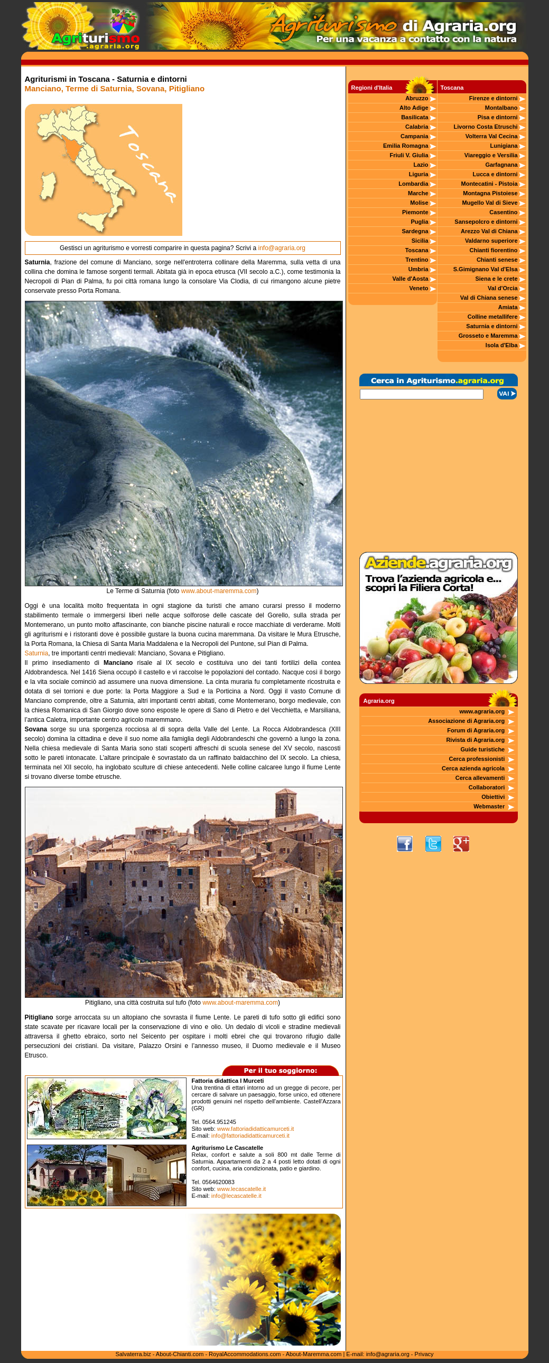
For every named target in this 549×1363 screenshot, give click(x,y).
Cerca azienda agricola (473, 768)
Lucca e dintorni (495, 174)
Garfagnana (501, 164)
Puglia (420, 221)
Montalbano (501, 107)
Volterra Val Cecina (492, 136)
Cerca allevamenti (480, 778)
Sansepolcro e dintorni (485, 221)
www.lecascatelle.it (241, 1189)
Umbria (418, 269)
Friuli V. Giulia (409, 155)
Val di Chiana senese (489, 297)
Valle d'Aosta (411, 278)
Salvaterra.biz (133, 1354)
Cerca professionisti (477, 759)
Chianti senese (497, 259)
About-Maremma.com (314, 1354)
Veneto (418, 288)
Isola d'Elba (502, 345)
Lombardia (413, 183)
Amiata (508, 307)
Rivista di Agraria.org (475, 740)
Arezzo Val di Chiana (489, 231)
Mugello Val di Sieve (489, 202)
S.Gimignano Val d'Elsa (485, 269)
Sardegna (415, 231)
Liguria (419, 174)
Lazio (420, 164)
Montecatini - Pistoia (489, 183)
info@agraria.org (281, 248)
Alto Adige (414, 107)
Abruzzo (416, 98)
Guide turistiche (483, 749)
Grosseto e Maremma (488, 335)
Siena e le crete (496, 278)
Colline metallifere (493, 316)
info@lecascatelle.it (236, 1196)
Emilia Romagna (406, 145)
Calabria (416, 126)
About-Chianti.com (180, 1354)
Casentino (503, 212)
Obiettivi (493, 797)
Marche (418, 193)
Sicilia (420, 240)
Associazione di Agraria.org (466, 721)
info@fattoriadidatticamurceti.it (250, 1135)
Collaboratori (487, 787)
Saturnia (37, 653)
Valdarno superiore (491, 240)
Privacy (424, 1354)
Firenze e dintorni (493, 98)
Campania (415, 136)
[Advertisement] (261, 170)
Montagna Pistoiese (490, 193)
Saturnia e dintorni (491, 326)
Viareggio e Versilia (491, 155)
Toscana (417, 250)
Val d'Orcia (502, 288)
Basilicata (414, 117)
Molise (419, 202)
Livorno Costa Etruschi (486, 126)
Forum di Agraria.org (476, 730)
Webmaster (489, 806)
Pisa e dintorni (498, 117)
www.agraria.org (482, 711)
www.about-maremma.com (219, 591)
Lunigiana (504, 145)
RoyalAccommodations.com (245, 1354)
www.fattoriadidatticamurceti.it (255, 1129)
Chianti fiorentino (493, 250)
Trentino (416, 259)
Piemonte (415, 212)
